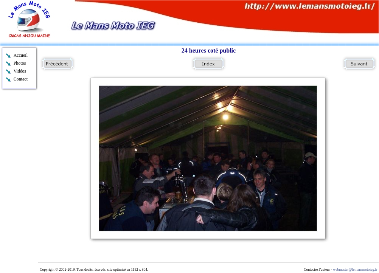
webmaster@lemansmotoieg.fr (355, 269)
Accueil (21, 55)
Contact (21, 79)
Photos (20, 63)
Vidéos (20, 71)
